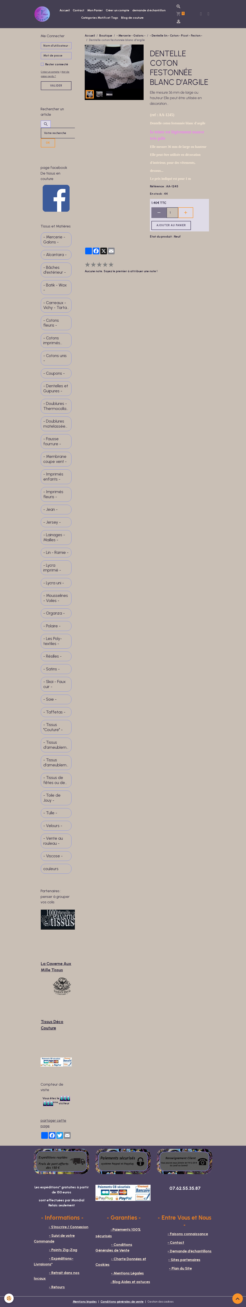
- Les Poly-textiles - (52, 641)
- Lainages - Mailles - (54, 537)
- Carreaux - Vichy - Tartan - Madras (56, 305)
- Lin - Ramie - (56, 552)
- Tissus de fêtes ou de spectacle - (54, 780)
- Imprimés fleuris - (53, 494)
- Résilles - (52, 656)
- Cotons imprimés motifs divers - (55, 340)
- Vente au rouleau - (53, 841)
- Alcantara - (55, 254)
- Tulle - (50, 812)
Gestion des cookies (160, 1301)
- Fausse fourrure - (52, 441)
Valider (56, 85)
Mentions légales (85, 1301)
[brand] (43, 14)
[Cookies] (9, 1298)
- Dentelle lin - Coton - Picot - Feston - (176, 35)
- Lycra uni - (53, 583)
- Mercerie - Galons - (130, 35)
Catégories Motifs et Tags (99, 18)
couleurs (50, 868)
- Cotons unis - (55, 358)
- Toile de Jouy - (52, 798)
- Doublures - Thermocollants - (55, 406)
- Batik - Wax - (55, 288)
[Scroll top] (237, 1298)
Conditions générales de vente (122, 1301)
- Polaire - (52, 626)
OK (48, 142)
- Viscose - (53, 856)
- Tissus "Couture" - (53, 727)
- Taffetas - (54, 712)
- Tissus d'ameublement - (56, 745)
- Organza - (54, 613)
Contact (78, 10)
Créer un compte (117, 10)
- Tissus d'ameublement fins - (56, 762)
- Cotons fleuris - (51, 323)
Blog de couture (132, 18)
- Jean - (50, 509)
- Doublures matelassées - (55, 424)
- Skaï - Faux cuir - (54, 684)
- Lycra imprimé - (52, 568)
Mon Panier (95, 10)
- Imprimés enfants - (53, 477)
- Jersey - (52, 522)
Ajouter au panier (171, 225)
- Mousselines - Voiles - (55, 598)
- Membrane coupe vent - (55, 459)
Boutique (105, 35)
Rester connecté (56, 64)
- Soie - (50, 699)
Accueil (65, 10)
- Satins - (51, 669)
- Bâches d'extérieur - (54, 270)
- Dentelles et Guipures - (55, 388)
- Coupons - (54, 373)
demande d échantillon (148, 10)
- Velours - (52, 825)
